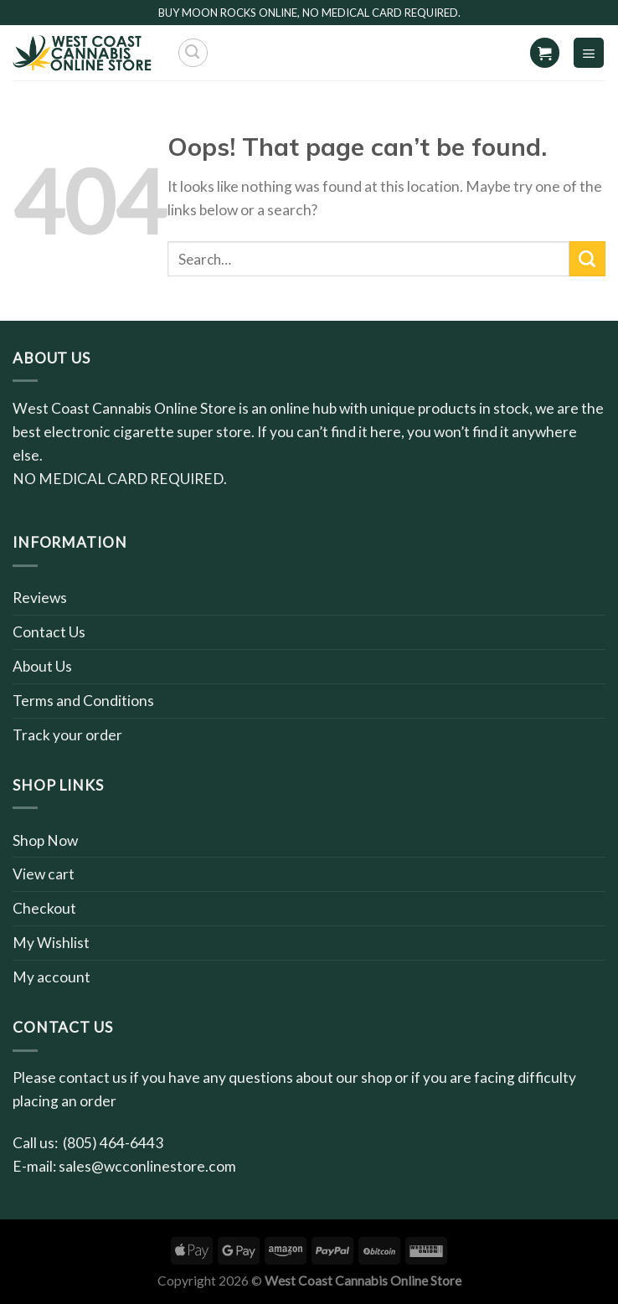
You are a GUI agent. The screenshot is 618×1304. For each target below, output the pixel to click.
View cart (44, 874)
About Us (42, 666)
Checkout (44, 908)
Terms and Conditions (83, 700)
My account (51, 977)
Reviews (40, 597)
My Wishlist (51, 942)
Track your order (67, 735)
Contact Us (49, 632)
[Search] (193, 53)
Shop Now (45, 840)
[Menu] (589, 52)
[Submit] (587, 259)
